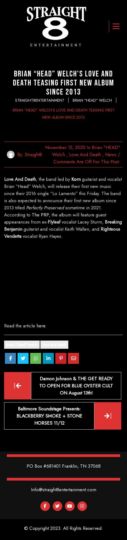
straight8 (33, 154)
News (110, 154)
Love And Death (54, 344)
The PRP (40, 215)
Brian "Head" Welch (22, 344)
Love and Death (85, 154)
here (40, 325)
